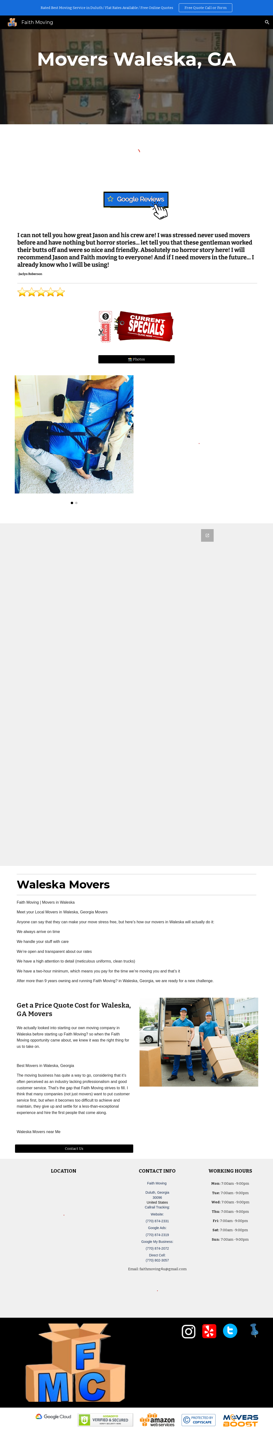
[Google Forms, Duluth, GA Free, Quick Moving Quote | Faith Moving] (136, 694)
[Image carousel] (74, 439)
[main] (136, 59)
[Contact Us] (74, 1148)
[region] (136, 8)
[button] (267, 22)
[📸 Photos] (136, 359)
